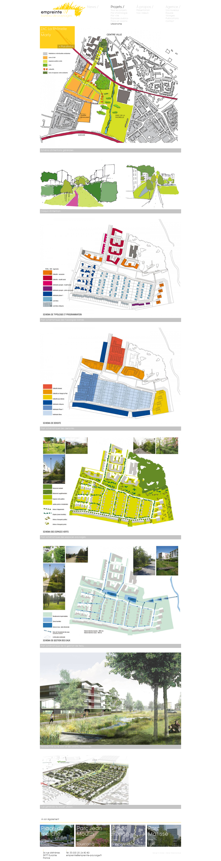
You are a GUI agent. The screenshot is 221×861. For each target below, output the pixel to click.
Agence (172, 7)
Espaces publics (119, 18)
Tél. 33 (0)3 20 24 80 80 (77, 852)
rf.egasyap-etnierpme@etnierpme (84, 855)
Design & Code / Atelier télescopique (167, 853)
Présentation (143, 10)
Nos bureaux (172, 10)
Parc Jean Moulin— (93, 830)
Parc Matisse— (164, 830)
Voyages (170, 15)
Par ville (115, 15)
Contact (170, 21)
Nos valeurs (142, 13)
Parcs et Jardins (119, 21)
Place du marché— (57, 830)
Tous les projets (119, 10)
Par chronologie (119, 13)
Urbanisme (116, 23)
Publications (172, 18)
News (91, 7)
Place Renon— (128, 830)
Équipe (169, 13)
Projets (116, 7)
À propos (143, 7)
